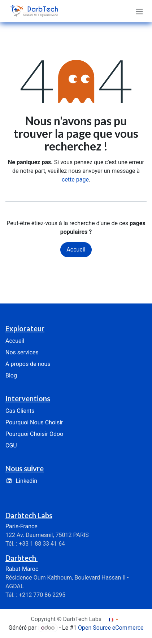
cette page (75, 179)
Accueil (75, 249)
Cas (19, 410)
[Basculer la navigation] (139, 11)
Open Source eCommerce (111, 627)
